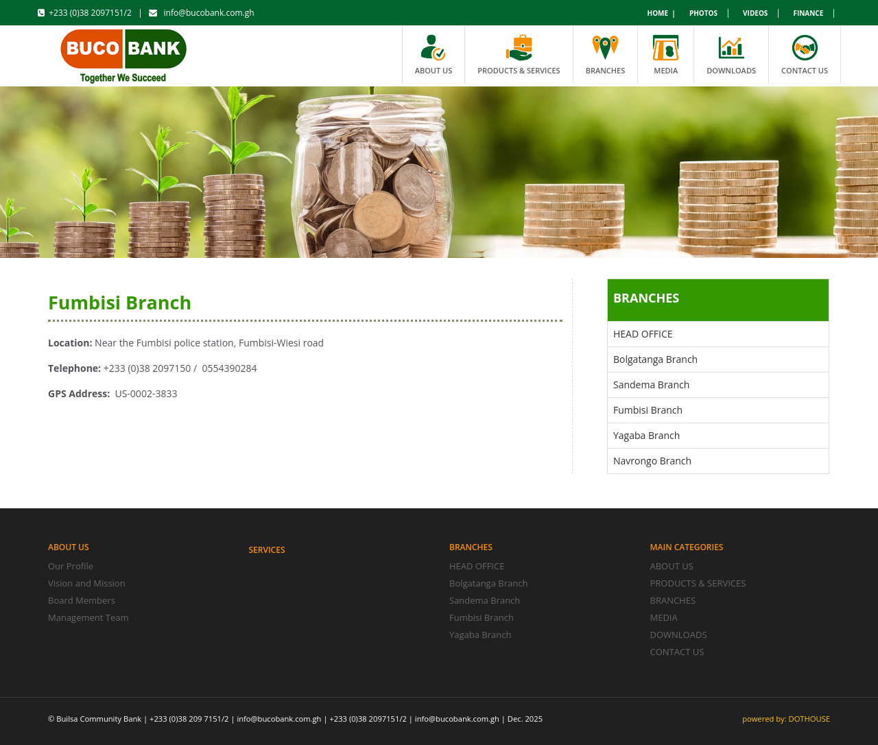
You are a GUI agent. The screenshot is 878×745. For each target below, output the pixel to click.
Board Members (81, 600)
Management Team (88, 617)
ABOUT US (671, 566)
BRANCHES (673, 600)
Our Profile (70, 566)
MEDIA (664, 617)
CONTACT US (677, 652)
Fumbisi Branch (648, 409)
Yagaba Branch (646, 435)
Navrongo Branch (652, 460)
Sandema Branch (651, 384)
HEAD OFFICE (643, 333)
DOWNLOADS (678, 634)
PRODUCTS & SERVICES (698, 583)
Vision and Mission (87, 583)
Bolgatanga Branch (655, 359)
